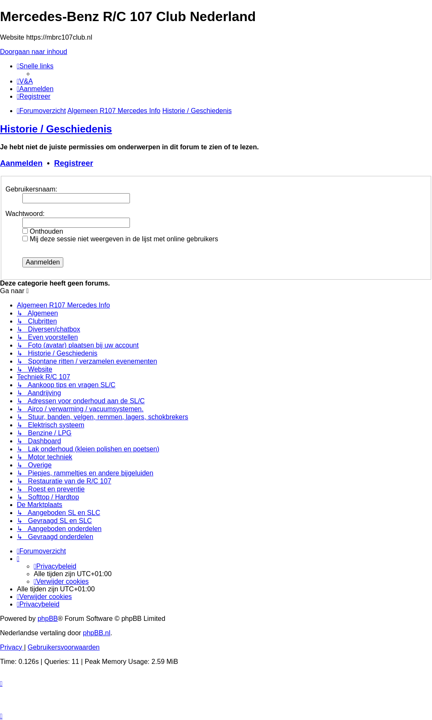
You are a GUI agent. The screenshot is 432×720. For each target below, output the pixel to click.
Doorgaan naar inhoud (33, 51)
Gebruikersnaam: (31, 189)
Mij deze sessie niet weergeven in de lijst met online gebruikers (120, 239)
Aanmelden (21, 163)
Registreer (73, 163)
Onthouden (42, 231)
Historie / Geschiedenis (56, 129)
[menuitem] (25, 81)
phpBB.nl (97, 632)
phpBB (48, 618)
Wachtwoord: (25, 213)
